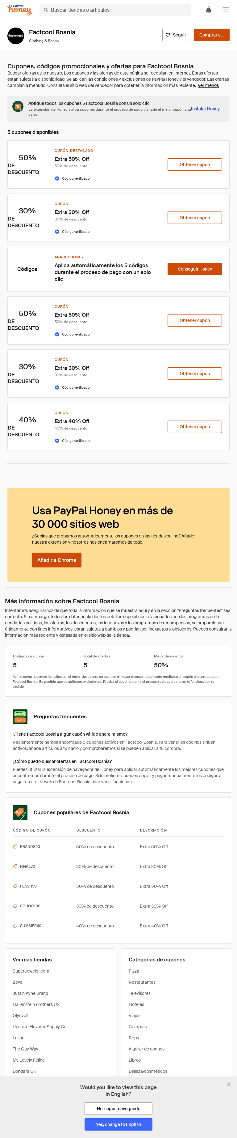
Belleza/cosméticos (148, 1071)
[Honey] (19, 10)
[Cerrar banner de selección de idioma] (229, 1084)
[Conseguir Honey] (195, 269)
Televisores (140, 993)
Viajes (134, 1015)
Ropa (134, 1038)
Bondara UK (24, 1071)
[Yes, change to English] (118, 1124)
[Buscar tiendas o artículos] (115, 10)
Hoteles (136, 1004)
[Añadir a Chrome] (56, 560)
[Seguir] (175, 35)
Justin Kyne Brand (30, 993)
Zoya (18, 982)
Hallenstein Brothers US (36, 1004)
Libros (135, 1060)
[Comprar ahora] (212, 35)
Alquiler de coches (146, 1049)
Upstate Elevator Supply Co (39, 1026)
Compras (138, 1026)
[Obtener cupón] (195, 164)
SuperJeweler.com (31, 971)
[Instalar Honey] (205, 108)
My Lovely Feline (29, 1060)
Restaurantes (142, 982)
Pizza (134, 971)
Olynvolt (21, 1015)
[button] (226, 10)
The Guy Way (25, 1049)
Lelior (18, 1038)
